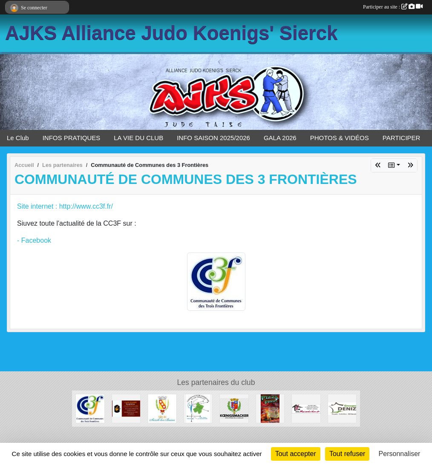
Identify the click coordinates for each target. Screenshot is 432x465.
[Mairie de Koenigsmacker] (234, 408)
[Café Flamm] (126, 408)
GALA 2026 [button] (280, 137)
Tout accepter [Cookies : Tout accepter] (295, 453)
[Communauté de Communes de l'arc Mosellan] (198, 408)
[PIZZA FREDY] (270, 408)
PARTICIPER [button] (401, 137)
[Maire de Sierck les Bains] (162, 408)
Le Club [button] (18, 137)
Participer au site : (393, 7)
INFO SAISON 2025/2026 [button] (213, 137)
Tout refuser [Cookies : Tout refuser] (347, 453)
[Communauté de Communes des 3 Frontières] (90, 408)
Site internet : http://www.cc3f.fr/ (65, 206)
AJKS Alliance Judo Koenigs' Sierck (171, 33)
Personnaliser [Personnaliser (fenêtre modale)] (399, 453)
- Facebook (34, 240)
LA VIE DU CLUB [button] (138, 137)
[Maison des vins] (306, 408)
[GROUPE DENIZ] (342, 408)
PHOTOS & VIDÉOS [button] (339, 137)
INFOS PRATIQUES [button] (72, 137)
